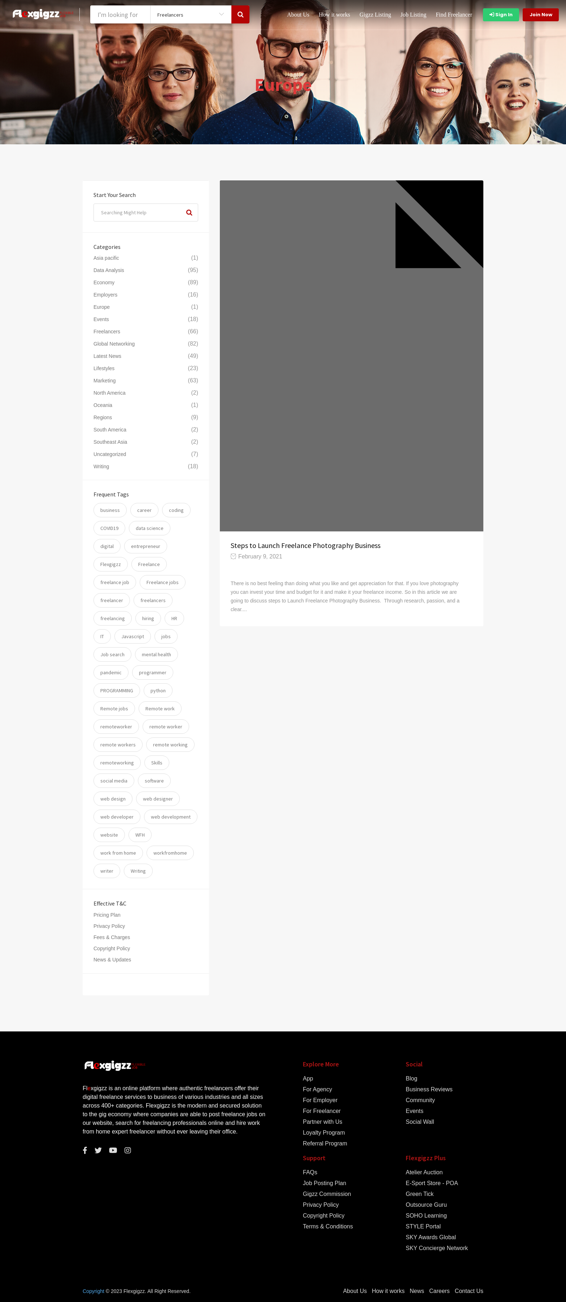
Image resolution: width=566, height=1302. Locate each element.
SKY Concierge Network (437, 1248)
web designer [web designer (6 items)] (158, 798)
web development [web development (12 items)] (171, 817)
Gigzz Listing (375, 15)
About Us (298, 15)
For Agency (317, 1089)
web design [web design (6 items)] (113, 798)
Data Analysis (108, 270)
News (417, 1291)
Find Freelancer (454, 15)
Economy (103, 282)
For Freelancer (322, 1111)
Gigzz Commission (327, 1194)
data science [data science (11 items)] (150, 528)
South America (109, 429)
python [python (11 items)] (158, 690)
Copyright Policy (111, 948)
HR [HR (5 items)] (174, 618)
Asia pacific (106, 257)
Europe (101, 307)
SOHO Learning (426, 1216)
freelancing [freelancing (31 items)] (112, 618)
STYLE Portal (423, 1226)
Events (101, 319)
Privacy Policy (109, 926)
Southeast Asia (110, 441)
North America (109, 392)
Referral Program (325, 1144)
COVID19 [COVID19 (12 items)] (109, 528)
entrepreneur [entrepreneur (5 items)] (145, 546)
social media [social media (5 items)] (113, 780)
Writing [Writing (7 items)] (138, 871)
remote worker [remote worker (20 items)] (165, 726)
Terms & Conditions (328, 1226)
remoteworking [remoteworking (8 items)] (117, 762)
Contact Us (469, 1291)
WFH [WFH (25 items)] (140, 835)
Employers (105, 294)
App (308, 1079)
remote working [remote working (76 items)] (170, 744)
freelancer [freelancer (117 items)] (111, 600)
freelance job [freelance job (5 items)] (114, 582)
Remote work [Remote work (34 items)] (160, 708)
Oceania (102, 405)
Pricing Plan (107, 915)
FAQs (310, 1172)
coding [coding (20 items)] (176, 510)
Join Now (541, 14)
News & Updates (112, 960)
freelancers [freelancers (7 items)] (153, 600)
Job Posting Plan (324, 1183)
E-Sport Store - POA (432, 1183)
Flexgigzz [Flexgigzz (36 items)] (110, 564)
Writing (101, 466)
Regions (102, 417)
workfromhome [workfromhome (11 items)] (170, 853)
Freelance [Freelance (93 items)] (149, 564)
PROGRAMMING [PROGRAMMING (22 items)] (116, 690)
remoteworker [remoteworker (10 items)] (116, 726)
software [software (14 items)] (154, 780)
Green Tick (420, 1194)
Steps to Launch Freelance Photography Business (306, 545)
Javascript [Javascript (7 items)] (132, 636)
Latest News (107, 356)
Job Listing (414, 15)
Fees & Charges (111, 937)
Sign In (501, 14)
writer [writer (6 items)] (106, 871)
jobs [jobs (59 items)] (166, 636)
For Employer (320, 1100)
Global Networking (114, 343)
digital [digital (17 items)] (107, 546)
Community (420, 1100)
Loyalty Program (324, 1133)
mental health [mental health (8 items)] (156, 654)
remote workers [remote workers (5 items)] (118, 744)
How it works (334, 15)
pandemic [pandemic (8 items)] (111, 672)
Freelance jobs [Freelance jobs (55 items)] (163, 582)
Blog (411, 1079)
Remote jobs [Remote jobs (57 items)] (114, 708)
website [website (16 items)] (109, 835)
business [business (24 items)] (110, 510)
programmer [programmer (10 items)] (152, 672)
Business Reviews (429, 1089)
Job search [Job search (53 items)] (112, 654)
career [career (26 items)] (144, 510)
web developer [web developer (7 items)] (117, 817)
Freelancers (106, 331)
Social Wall (420, 1122)
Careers (439, 1291)
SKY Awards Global (431, 1237)
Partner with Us (322, 1122)
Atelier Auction (424, 1172)
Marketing (104, 380)
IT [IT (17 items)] (102, 636)
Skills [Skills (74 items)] (156, 762)
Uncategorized (109, 454)
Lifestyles (103, 368)
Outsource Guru (426, 1205)
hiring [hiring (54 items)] (148, 618)
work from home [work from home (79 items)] (118, 853)
